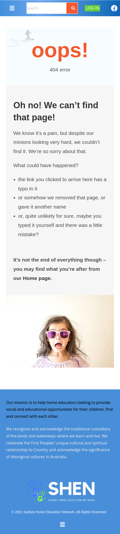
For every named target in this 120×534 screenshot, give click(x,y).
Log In (92, 8)
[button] (12, 8)
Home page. (37, 278)
